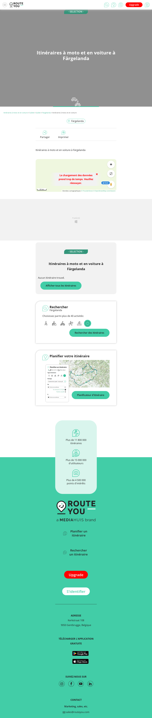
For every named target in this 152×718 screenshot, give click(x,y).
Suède (31, 113)
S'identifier (76, 591)
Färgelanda (46, 113)
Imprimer (63, 134)
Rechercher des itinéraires (89, 332)
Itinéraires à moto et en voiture (16, 113)
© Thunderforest (87, 191)
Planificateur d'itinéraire (90, 395)
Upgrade (134, 4)
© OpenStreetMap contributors (104, 191)
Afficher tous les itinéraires (61, 285)
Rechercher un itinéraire (75, 552)
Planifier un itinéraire (75, 533)
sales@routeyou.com (76, 712)
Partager (45, 134)
